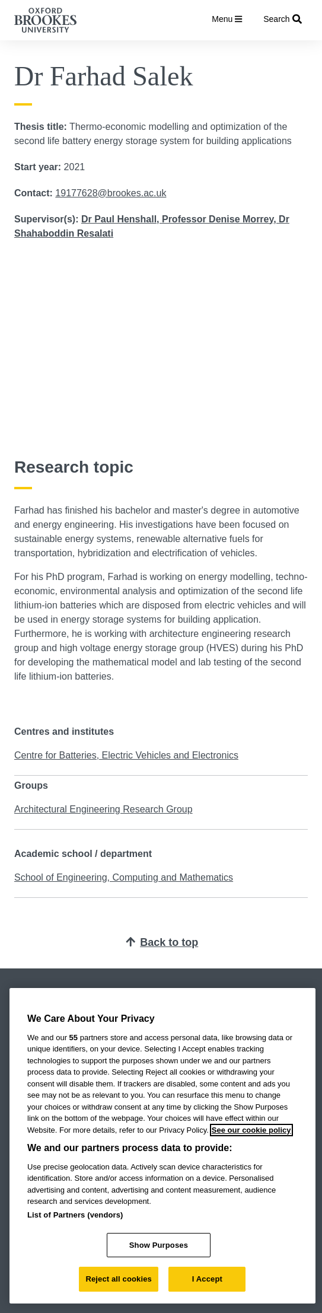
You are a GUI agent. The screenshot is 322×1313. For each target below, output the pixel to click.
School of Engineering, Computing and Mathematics (123, 877)
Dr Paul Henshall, (121, 219)
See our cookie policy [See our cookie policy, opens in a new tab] (251, 1130)
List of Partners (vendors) (75, 1214)
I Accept (207, 1278)
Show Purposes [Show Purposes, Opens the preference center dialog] (158, 1245)
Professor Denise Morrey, (220, 219)
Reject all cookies (118, 1278)
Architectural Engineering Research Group (103, 809)
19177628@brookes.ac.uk (110, 193)
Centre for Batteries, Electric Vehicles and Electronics (126, 755)
